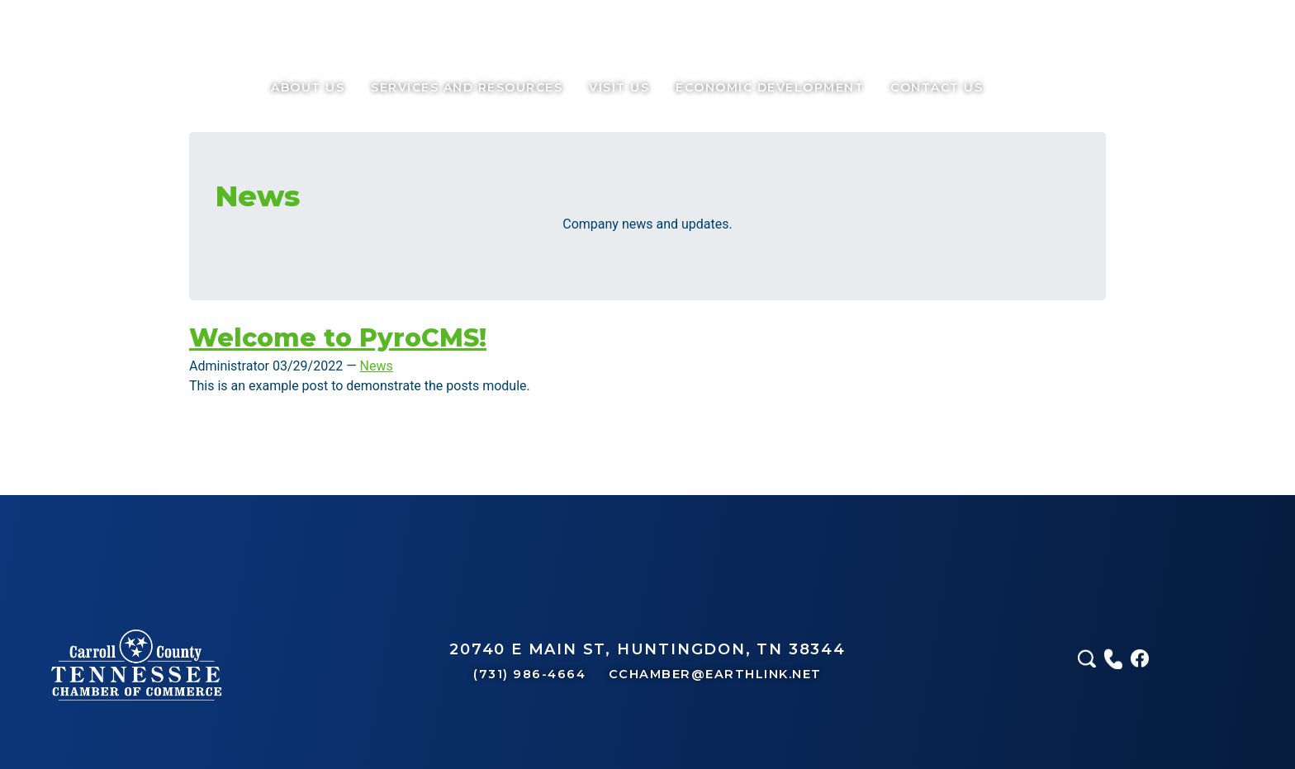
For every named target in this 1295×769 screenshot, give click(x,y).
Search (1009, 87)
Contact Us (936, 87)
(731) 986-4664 (532, 674)
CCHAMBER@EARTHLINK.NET (715, 674)
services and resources (466, 87)
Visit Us (619, 87)
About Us (307, 87)
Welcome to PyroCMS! (337, 338)
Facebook (1062, 87)
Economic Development (770, 87)
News (376, 366)
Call (1035, 87)
